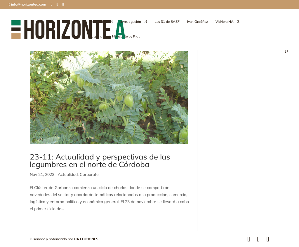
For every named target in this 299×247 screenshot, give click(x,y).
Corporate (89, 174)
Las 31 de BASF (167, 22)
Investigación (130, 22)
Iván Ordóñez (197, 22)
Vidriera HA (224, 22)
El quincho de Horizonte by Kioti (115, 36)
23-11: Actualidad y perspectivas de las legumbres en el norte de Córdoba (100, 160)
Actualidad (98, 22)
